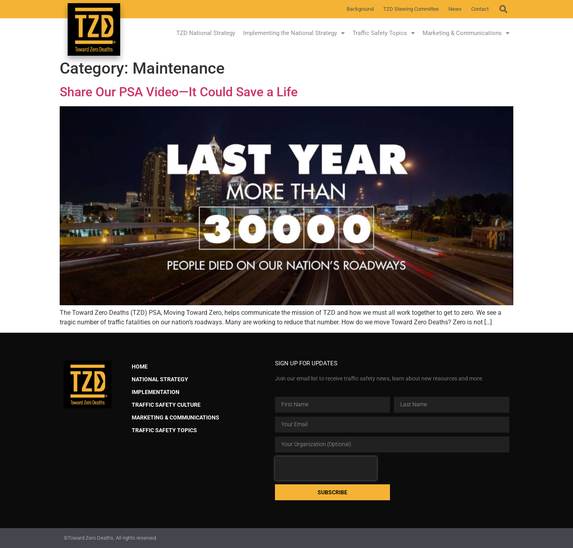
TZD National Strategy (205, 33)
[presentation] (326, 468)
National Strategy (160, 379)
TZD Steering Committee (411, 9)
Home (140, 366)
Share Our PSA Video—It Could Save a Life (179, 91)
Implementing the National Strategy (294, 33)
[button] (503, 9)
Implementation (155, 392)
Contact (480, 9)
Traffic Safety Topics (384, 33)
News (455, 9)
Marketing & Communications (466, 33)
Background (360, 9)
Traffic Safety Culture (166, 405)
